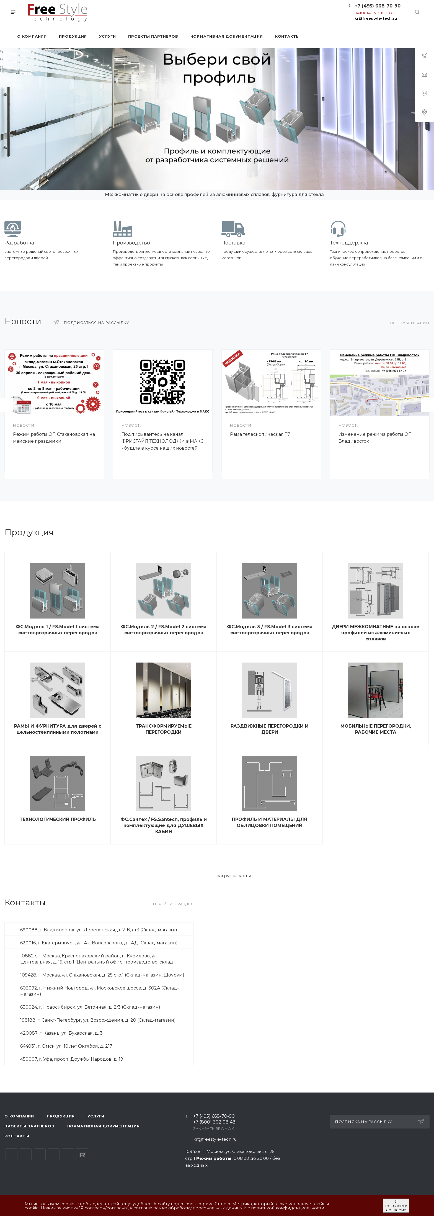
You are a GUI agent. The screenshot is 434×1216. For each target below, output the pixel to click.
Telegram (26, 1154)
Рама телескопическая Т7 (260, 434)
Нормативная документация (103, 1126)
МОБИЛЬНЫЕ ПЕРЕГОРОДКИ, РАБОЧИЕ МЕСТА (375, 729)
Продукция (61, 1116)
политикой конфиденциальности (287, 1207)
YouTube (40, 1154)
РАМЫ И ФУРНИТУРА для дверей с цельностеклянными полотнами (57, 729)
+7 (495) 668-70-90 (378, 6)
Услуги (95, 1116)
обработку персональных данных (205, 1207)
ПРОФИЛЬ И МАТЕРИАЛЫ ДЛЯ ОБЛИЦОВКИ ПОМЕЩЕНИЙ (269, 822)
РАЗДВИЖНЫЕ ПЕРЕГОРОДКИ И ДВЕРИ (270, 729)
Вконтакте (11, 1154)
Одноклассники (54, 1154)
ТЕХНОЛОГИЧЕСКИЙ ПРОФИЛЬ (58, 819)
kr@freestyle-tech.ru (376, 18)
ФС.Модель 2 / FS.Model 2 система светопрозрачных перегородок (163, 629)
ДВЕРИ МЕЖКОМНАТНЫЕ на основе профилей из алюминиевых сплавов (375, 633)
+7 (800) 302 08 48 (214, 1122)
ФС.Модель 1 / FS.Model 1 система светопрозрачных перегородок (58, 629)
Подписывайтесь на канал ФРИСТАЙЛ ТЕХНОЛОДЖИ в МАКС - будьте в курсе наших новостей (162, 441)
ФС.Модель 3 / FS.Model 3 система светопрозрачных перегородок (269, 629)
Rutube (82, 1154)
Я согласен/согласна (396, 1205)
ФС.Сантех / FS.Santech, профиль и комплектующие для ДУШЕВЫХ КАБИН (163, 825)
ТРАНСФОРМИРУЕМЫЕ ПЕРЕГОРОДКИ (164, 729)
